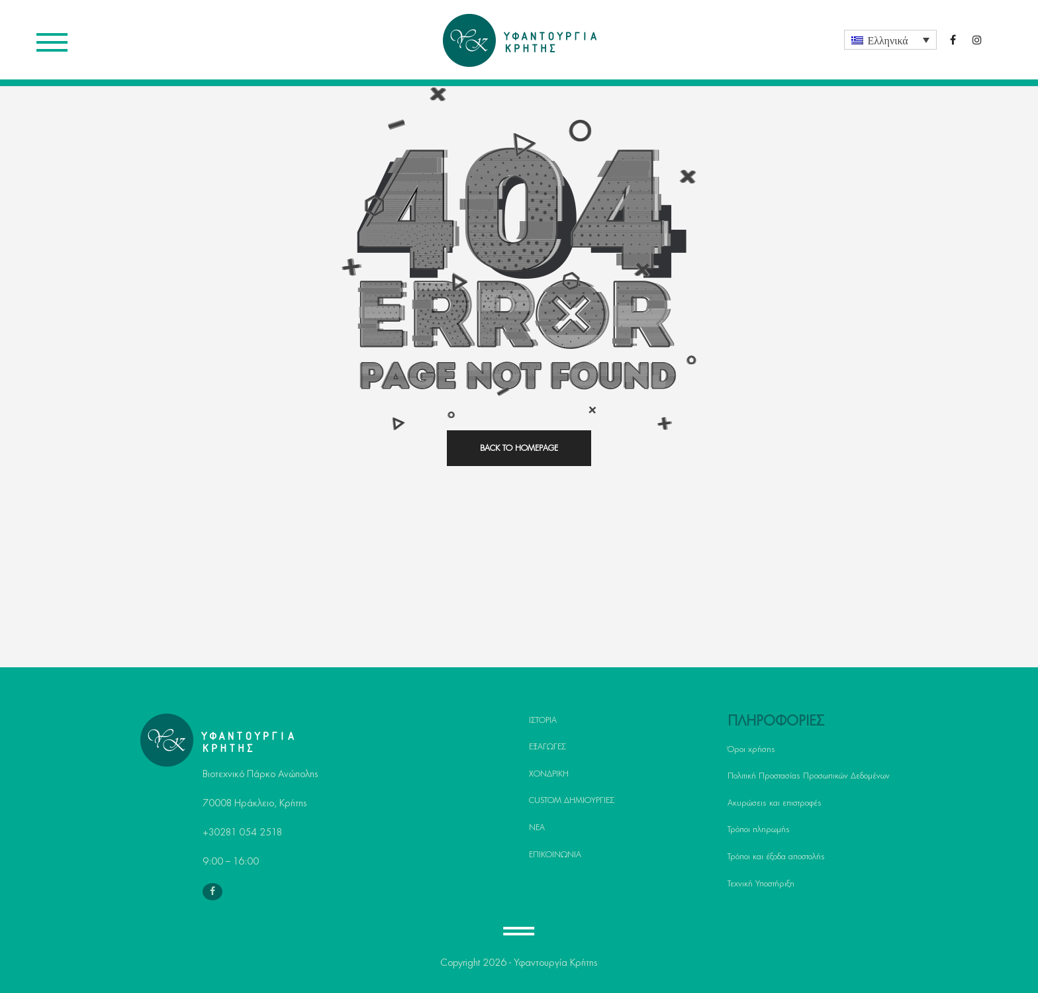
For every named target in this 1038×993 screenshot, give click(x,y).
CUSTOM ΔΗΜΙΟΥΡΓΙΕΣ (571, 800)
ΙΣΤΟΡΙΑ (543, 720)
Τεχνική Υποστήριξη (761, 884)
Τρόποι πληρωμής (759, 829)
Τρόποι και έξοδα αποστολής (776, 857)
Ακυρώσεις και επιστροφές (775, 803)
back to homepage (519, 448)
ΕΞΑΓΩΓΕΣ (547, 747)
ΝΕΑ (537, 827)
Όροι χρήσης (751, 749)
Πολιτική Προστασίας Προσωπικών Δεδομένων (809, 776)
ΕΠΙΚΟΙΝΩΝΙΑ (555, 855)
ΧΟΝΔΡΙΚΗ (549, 774)
